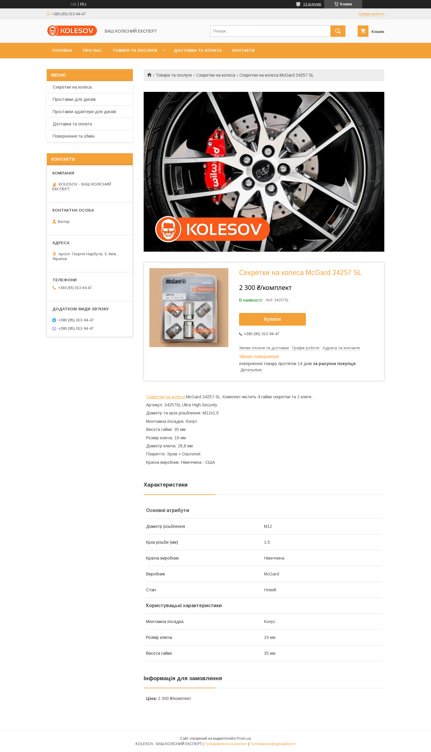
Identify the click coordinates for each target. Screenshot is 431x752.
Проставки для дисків (74, 99)
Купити (272, 319)
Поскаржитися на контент (225, 744)
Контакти (243, 50)
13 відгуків (312, 4)
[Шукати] (337, 31)
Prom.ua (244, 738)
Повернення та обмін (74, 136)
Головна (62, 50)
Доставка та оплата (197, 50)
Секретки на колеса (215, 75)
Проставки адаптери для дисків (84, 111)
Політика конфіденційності (272, 744)
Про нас (92, 50)
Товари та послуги (135, 50)
